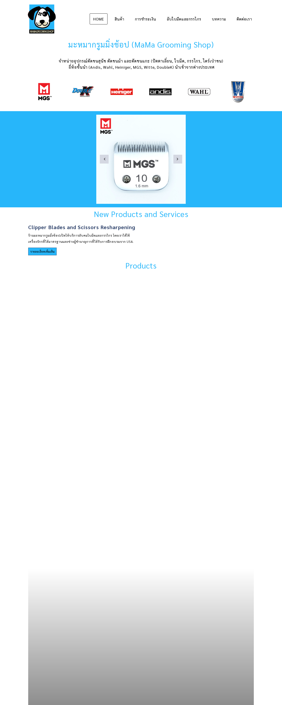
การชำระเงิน (145, 18)
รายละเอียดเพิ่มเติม (42, 251)
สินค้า (119, 18)
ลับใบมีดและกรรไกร (184, 18)
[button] (104, 159)
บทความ (219, 18)
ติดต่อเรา (244, 18)
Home (98, 18)
